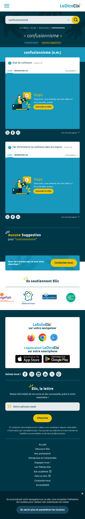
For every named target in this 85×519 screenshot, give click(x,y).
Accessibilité (42, 484)
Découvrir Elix (42, 448)
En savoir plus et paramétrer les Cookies (42, 509)
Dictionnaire (43, 28)
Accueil (33, 28)
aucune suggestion (51, 42)
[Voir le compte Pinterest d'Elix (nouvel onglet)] (58, 374)
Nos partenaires (42, 453)
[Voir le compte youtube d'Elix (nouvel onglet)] (45, 374)
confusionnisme (58, 28)
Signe (10, 71)
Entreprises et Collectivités (42, 457)
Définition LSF (21, 71)
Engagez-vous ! (42, 462)
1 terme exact (31, 42)
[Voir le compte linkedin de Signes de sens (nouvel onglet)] (38, 374)
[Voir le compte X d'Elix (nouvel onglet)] (52, 374)
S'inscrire (42, 418)
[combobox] (42, 20)
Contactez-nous (63, 263)
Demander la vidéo (43, 107)
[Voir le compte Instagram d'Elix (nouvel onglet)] (31, 374)
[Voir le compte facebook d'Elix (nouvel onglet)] (25, 374)
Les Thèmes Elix (42, 466)
